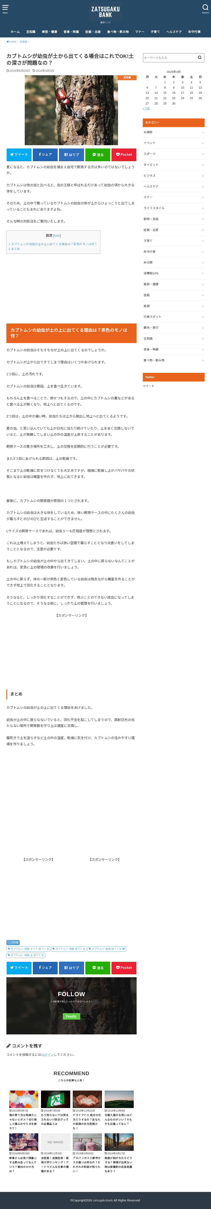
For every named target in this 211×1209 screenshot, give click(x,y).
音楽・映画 (71, 32)
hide (57, 235)
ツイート (148, 386)
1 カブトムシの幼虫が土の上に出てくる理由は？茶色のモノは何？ (53, 244)
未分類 (148, 262)
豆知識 (30, 32)
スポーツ (149, 153)
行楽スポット (152, 316)
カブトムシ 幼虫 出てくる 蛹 (108, 948)
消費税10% (151, 273)
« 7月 (146, 108)
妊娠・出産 (93, 32)
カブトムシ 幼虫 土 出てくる (27, 955)
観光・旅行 (151, 327)
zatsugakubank (103, 1200)
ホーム (15, 32)
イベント (149, 143)
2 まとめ (15, 248)
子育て (155, 32)
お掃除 (148, 132)
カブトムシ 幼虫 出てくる (70, 948)
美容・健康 (49, 32)
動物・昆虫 (151, 219)
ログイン (47, 1054)
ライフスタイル (154, 208)
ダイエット (151, 164)
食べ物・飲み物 (118, 32)
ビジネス (149, 175)
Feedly (71, 1016)
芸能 (147, 295)
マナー (139, 32)
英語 (147, 306)
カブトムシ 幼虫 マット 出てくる (30, 948)
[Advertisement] (71, 286)
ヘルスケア (174, 32)
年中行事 (194, 32)
